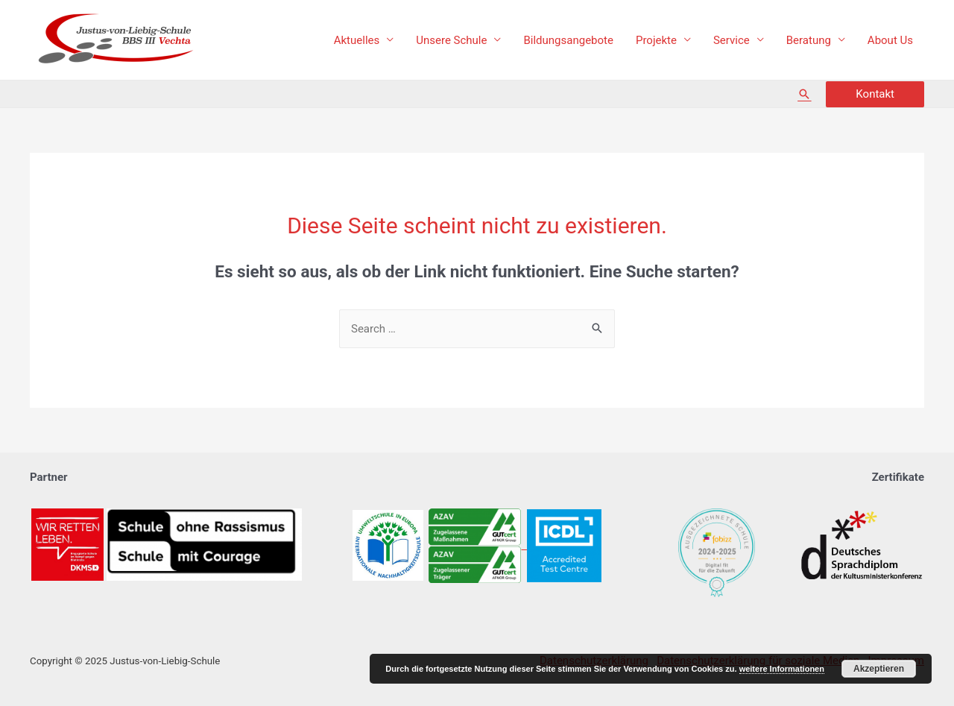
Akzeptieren (878, 669)
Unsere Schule (451, 40)
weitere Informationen (781, 668)
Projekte (656, 40)
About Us (890, 40)
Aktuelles (357, 40)
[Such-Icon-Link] (804, 94)
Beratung (808, 40)
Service (731, 40)
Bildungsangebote (568, 40)
